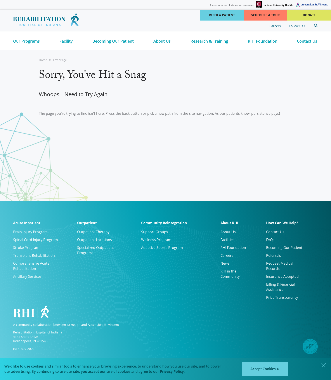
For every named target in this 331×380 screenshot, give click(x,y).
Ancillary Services (27, 276)
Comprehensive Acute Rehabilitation (31, 266)
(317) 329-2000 (23, 349)
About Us (228, 231)
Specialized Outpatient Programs (95, 250)
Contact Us (275, 231)
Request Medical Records (279, 266)
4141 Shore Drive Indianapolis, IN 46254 (29, 339)
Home (43, 60)
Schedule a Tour (265, 15)
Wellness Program (156, 239)
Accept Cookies (263, 368)
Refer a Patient (222, 15)
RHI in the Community (230, 274)
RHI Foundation (233, 247)
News (224, 263)
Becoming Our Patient (284, 247)
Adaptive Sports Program (162, 247)
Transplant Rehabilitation (34, 255)
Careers (275, 26)
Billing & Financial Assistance (280, 287)
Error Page (60, 60)
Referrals (273, 255)
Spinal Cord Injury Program (35, 239)
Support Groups (154, 231)
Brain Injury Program (30, 231)
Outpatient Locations (94, 239)
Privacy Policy (172, 371)
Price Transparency (282, 297)
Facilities (227, 239)
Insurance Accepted (282, 276)
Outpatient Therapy (93, 231)
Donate (309, 15)
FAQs (270, 239)
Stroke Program (26, 247)
